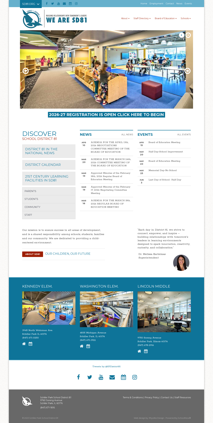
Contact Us (166, 397)
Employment (157, 3)
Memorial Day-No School (163, 170)
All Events (184, 134)
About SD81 (32, 254)
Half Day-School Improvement (166, 151)
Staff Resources (182, 397)
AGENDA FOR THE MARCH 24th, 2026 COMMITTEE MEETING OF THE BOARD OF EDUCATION (111, 162)
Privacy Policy (152, 397)
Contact (170, 3)
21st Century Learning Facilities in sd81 (46, 178)
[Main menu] (31, 4)
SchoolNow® (184, 418)
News (179, 3)
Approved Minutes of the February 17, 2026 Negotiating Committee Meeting (110, 190)
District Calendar (43, 165)
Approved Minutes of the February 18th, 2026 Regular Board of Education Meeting (110, 176)
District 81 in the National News (41, 151)
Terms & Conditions (133, 397)
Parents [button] (30, 191)
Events (188, 3)
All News (127, 134)
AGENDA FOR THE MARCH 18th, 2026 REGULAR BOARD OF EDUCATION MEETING (110, 203)
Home (144, 3)
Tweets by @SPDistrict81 (106, 366)
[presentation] (26, 71)
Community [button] (32, 207)
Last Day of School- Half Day (165, 179)
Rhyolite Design (156, 418)
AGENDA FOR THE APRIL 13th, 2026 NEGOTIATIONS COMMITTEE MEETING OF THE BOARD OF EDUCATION (110, 147)
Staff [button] (28, 215)
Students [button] (31, 199)
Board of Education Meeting (164, 142)
